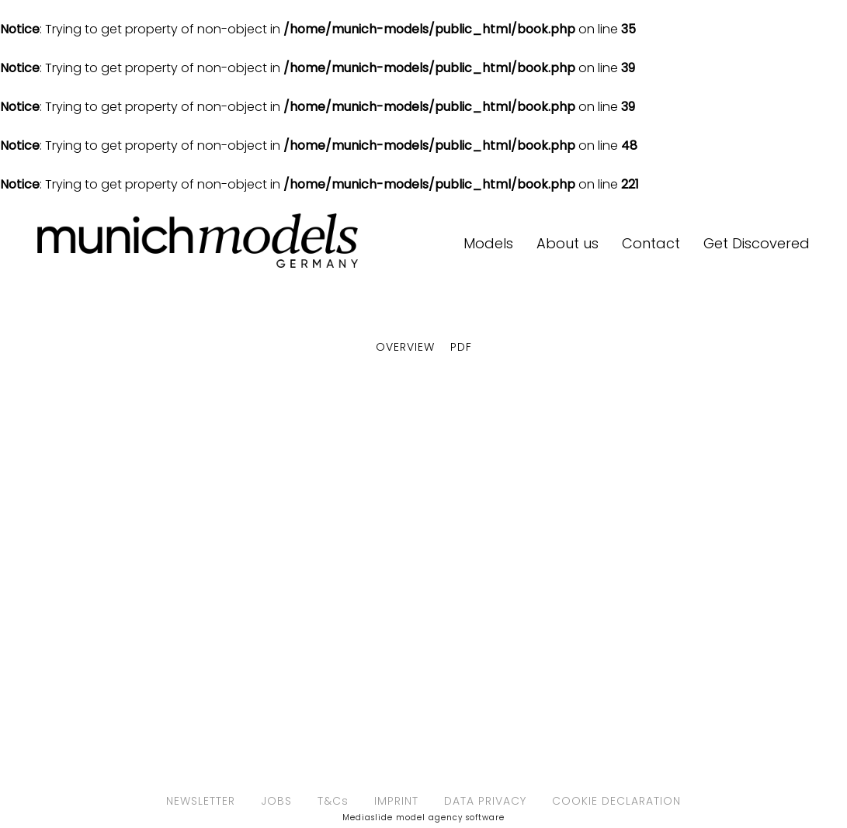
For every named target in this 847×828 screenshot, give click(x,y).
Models (488, 243)
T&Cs (333, 801)
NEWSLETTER (200, 801)
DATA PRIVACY (485, 801)
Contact (651, 243)
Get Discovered (756, 243)
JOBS (276, 801)
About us (567, 243)
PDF (461, 347)
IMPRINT (396, 801)
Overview (405, 347)
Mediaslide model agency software (423, 817)
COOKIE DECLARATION (616, 801)
